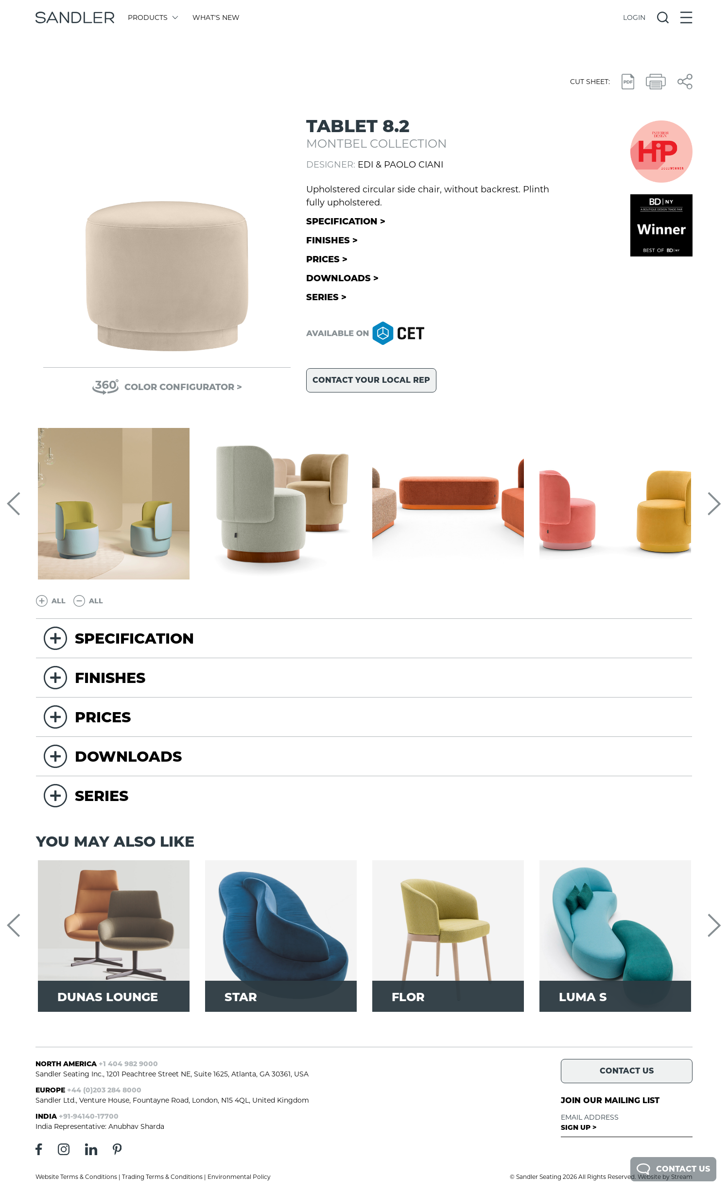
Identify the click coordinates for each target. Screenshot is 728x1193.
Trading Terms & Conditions (162, 1176)
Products (152, 17)
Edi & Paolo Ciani (400, 164)
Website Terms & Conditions (76, 1176)
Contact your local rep (371, 380)
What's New (216, 17)
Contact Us (673, 1169)
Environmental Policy (239, 1176)
